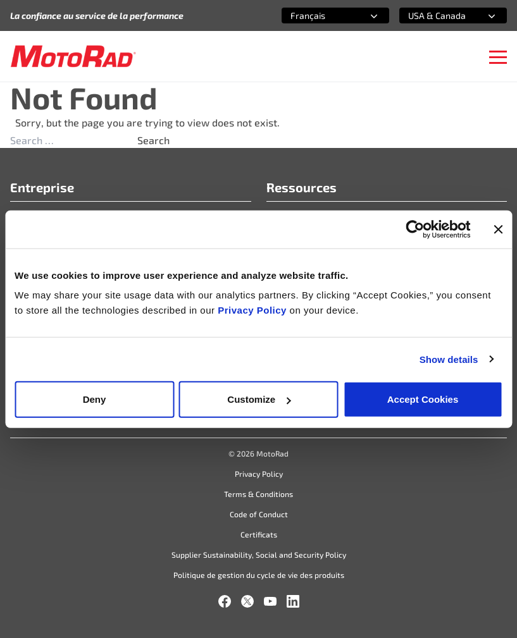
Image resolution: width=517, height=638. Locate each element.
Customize (258, 399)
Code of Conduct (259, 514)
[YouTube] (270, 601)
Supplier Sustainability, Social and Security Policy (258, 554)
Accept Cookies (423, 399)
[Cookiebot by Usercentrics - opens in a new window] (414, 228)
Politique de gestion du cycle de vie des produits (258, 574)
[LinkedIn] (293, 601)
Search (153, 140)
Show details (449, 358)
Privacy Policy (253, 310)
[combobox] (320, 15)
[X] (247, 601)
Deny (94, 399)
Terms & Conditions (258, 493)
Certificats (258, 534)
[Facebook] (224, 601)
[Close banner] (498, 228)
